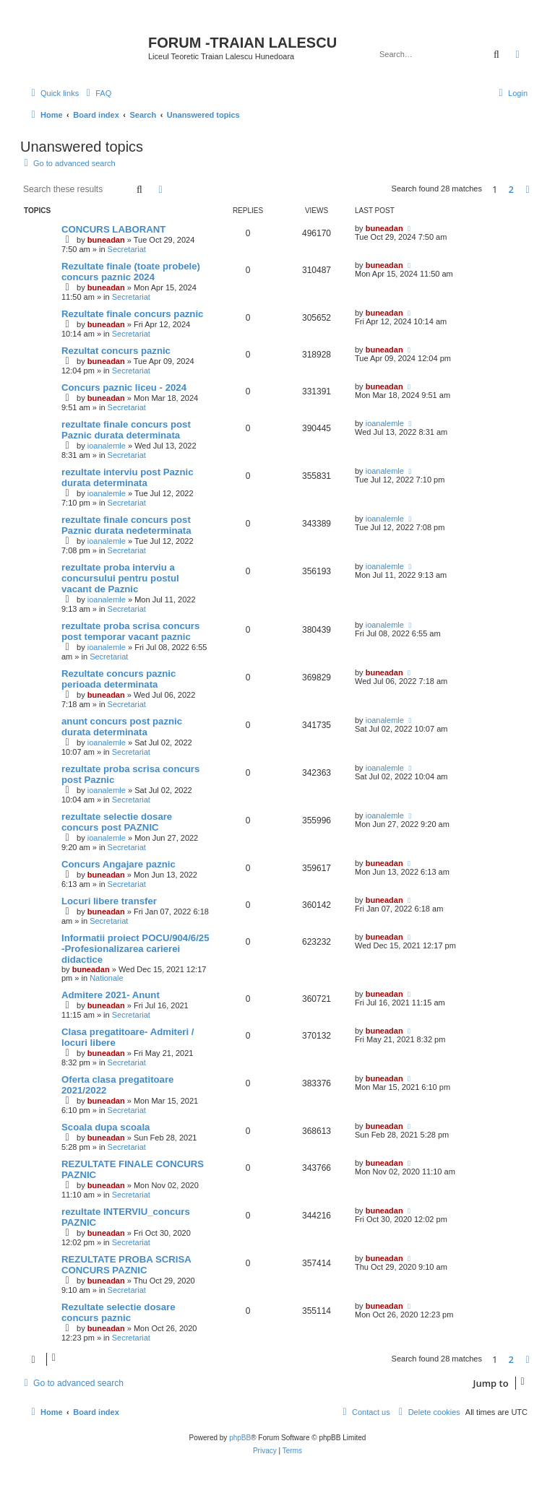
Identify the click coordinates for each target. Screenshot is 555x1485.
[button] (527, 189)
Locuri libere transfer (109, 901)
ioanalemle (106, 445)
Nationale (106, 978)
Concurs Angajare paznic (118, 864)
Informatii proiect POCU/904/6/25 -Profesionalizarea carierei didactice (135, 948)
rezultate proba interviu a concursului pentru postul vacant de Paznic (120, 578)
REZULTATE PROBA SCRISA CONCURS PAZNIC (126, 1265)
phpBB (240, 1438)
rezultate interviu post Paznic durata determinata (127, 477)
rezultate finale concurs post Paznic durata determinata (126, 430)
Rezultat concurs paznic (116, 350)
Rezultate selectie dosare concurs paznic (118, 1312)
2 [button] (511, 189)
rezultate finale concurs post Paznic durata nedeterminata (126, 525)
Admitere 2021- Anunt (110, 995)
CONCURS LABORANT (113, 229)
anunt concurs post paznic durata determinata (121, 726)
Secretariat (127, 249)
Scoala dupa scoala (105, 1127)
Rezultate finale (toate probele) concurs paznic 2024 (130, 271)
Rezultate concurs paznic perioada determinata (118, 679)
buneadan (106, 239)
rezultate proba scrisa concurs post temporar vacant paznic (130, 631)
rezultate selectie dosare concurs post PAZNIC (116, 822)
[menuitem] (96, 93)
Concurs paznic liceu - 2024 (123, 387)
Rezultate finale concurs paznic (132, 313)
